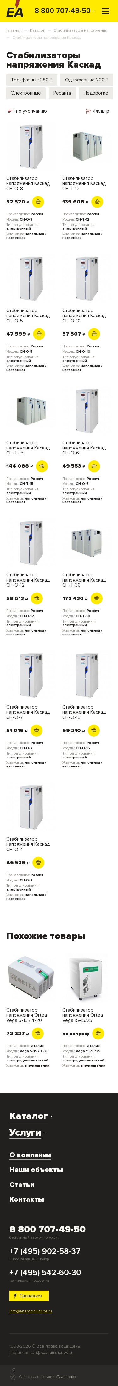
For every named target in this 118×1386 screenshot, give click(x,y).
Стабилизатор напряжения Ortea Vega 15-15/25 (82, 1015)
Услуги (25, 1132)
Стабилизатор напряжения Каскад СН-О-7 (28, 712)
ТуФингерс (66, 1377)
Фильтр (98, 111)
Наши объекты (36, 1169)
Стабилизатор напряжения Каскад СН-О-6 (84, 448)
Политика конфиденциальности (40, 1352)
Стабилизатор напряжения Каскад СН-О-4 (28, 844)
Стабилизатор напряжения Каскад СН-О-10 (84, 316)
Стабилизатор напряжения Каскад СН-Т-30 (84, 580)
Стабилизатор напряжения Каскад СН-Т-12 (84, 184)
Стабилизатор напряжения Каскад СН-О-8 (28, 184)
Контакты (26, 1199)
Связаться (28, 1296)
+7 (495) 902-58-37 (45, 1252)
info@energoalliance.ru (30, 1311)
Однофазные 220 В (87, 80)
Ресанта (62, 93)
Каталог (28, 1116)
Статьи (21, 1184)
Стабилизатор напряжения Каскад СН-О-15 (84, 712)
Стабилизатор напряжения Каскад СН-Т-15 (28, 448)
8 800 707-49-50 (63, 10)
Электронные (26, 93)
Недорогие (96, 93)
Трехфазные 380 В (32, 80)
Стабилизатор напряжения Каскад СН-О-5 (28, 316)
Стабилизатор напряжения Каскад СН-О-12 (28, 580)
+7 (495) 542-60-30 (45, 1273)
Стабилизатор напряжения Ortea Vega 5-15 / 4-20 (26, 1015)
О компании (30, 1155)
